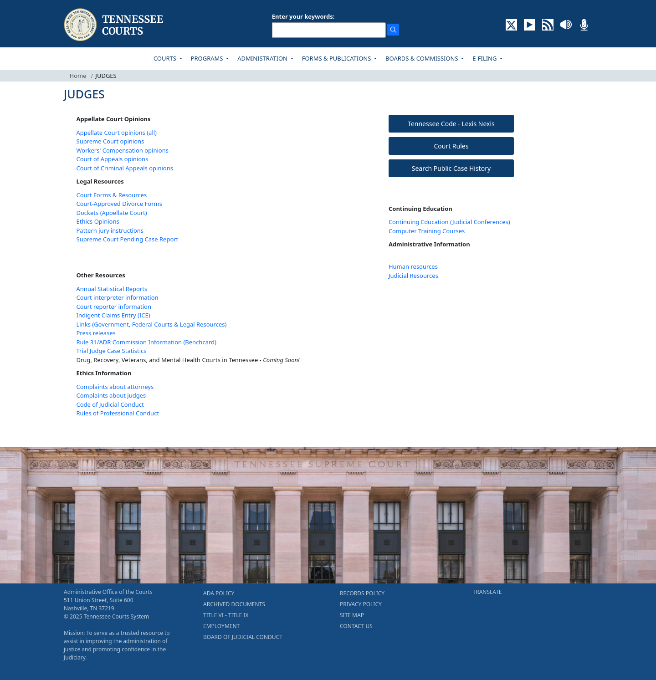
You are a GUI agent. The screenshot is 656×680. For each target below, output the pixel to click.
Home (78, 76)
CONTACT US (356, 626)
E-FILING (485, 58)
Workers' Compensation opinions (123, 150)
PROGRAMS (208, 58)
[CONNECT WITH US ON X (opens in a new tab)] (511, 24)
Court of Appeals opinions (113, 159)
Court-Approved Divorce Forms (119, 203)
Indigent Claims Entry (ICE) (113, 315)
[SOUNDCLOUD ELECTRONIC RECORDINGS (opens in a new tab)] (566, 24)
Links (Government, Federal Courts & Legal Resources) (152, 324)
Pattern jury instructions (110, 230)
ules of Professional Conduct (119, 413)
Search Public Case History (451, 168)
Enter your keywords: (303, 16)
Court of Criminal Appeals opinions (125, 168)
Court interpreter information (118, 297)
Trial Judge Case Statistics (112, 351)
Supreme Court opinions (110, 141)
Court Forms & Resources (112, 195)
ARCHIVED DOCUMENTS (234, 604)
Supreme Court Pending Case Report (128, 239)
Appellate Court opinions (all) (117, 132)
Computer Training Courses (427, 231)
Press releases (96, 333)
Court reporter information (114, 306)
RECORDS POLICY (362, 593)
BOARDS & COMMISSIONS (422, 58)
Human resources (413, 266)
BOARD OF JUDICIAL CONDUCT (242, 637)
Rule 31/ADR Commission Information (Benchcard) (146, 342)
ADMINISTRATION (263, 58)
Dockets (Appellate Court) (112, 213)
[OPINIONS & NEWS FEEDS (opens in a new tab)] (548, 24)
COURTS (166, 58)
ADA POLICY (218, 593)
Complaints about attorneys (115, 387)
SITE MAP (352, 615)
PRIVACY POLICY (361, 604)
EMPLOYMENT (221, 626)
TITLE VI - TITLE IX (225, 615)
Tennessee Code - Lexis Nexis (451, 123)
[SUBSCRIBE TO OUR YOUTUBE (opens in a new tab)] (529, 24)
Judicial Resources (413, 275)
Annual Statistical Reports (112, 289)
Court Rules (451, 146)
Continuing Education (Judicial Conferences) (449, 222)
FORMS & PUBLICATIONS (337, 58)
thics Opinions (99, 221)
